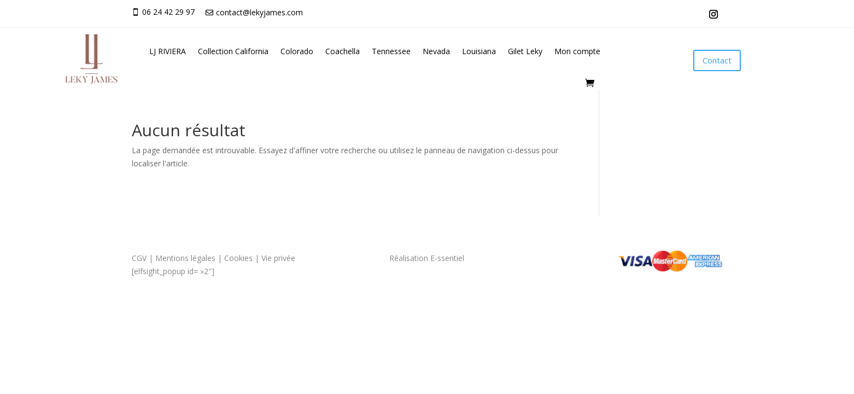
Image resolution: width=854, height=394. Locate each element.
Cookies (238, 258)
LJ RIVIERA (167, 51)
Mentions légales (185, 258)
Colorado (296, 51)
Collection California (233, 51)
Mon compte (577, 51)
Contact (717, 60)
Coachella (342, 51)
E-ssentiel (447, 258)
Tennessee (391, 51)
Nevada (436, 51)
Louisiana (479, 51)
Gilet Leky (525, 51)
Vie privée (279, 258)
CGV (139, 258)
